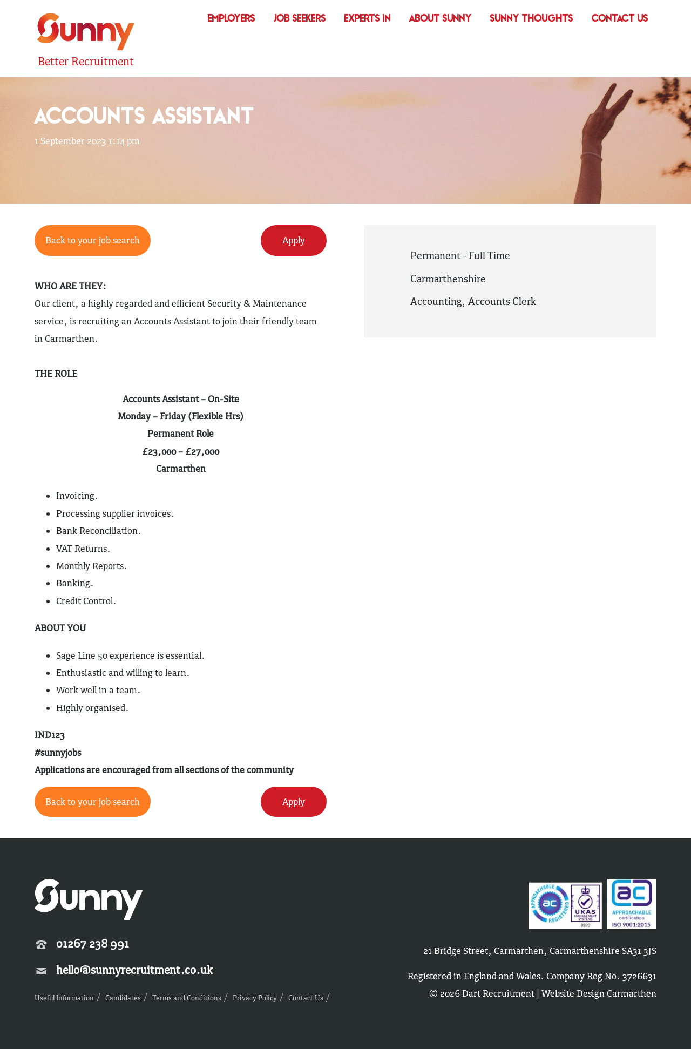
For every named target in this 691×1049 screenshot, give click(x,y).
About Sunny (440, 19)
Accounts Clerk (502, 301)
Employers (231, 19)
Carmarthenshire (448, 278)
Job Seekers (300, 19)
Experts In (367, 19)
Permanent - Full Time (460, 255)
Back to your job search (92, 240)
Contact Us (620, 19)
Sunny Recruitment (86, 33)
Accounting (436, 301)
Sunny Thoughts (531, 19)
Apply (293, 240)
